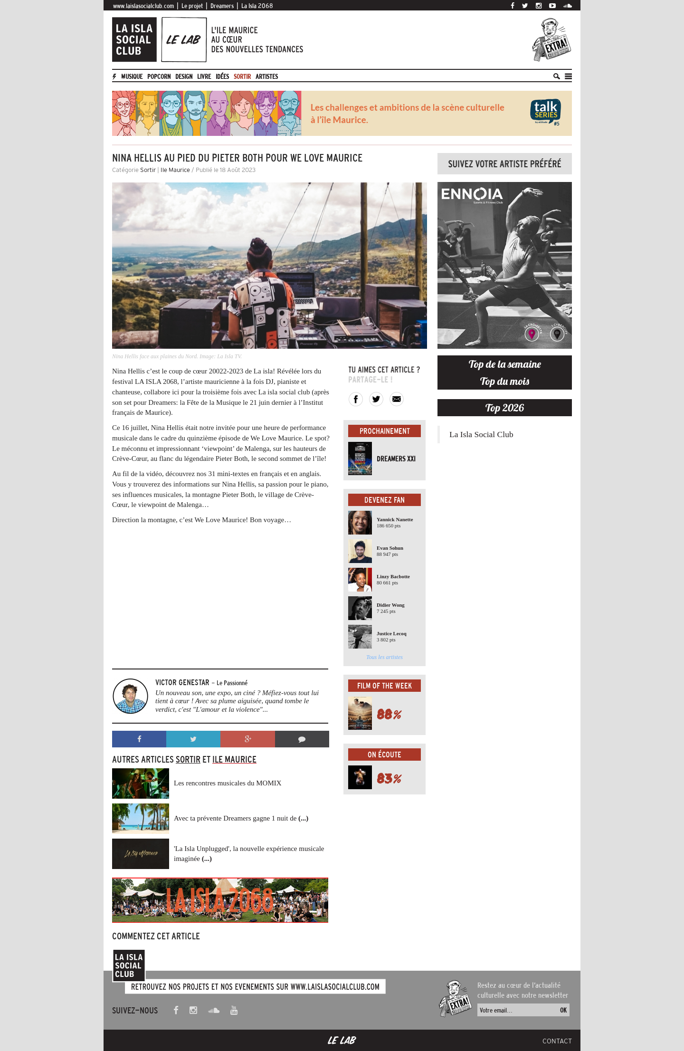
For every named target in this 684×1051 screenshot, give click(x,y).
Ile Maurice (175, 169)
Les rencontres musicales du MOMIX (228, 783)
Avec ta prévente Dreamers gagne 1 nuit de (241, 818)
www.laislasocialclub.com (143, 6)
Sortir (242, 76)
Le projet (192, 6)
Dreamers (222, 6)
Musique (131, 76)
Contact (557, 1041)
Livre (204, 76)
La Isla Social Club (481, 434)
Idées (222, 76)
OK (563, 1010)
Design (183, 76)
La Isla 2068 (257, 6)
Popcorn (159, 76)
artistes (267, 76)
